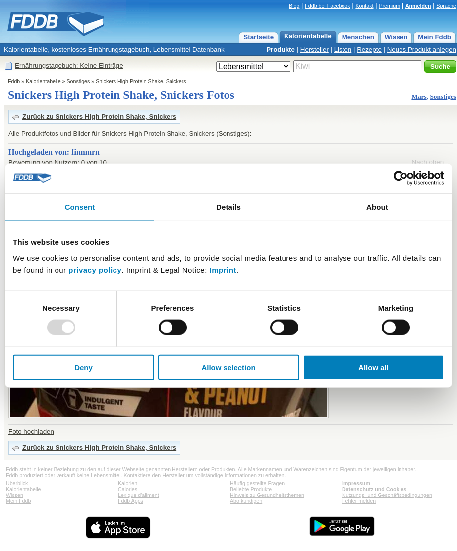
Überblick (17, 483)
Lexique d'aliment (138, 495)
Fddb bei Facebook (327, 6)
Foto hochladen (31, 431)
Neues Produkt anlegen (421, 49)
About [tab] (377, 207)
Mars (418, 96)
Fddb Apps (130, 501)
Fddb (14, 81)
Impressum (356, 483)
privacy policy (94, 269)
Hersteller (314, 49)
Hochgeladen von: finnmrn (54, 152)
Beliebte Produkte (251, 489)
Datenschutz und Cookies (374, 489)
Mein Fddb (434, 37)
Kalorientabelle (308, 36)
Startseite (258, 37)
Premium (389, 6)
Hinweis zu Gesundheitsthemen (267, 495)
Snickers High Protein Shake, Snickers (141, 81)
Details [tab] (228, 207)
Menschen (358, 37)
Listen (343, 49)
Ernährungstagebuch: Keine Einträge (69, 65)
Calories (127, 489)
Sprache (446, 6)
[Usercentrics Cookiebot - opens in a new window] (400, 178)
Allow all (373, 367)
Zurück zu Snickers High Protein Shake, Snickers (99, 116)
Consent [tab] (80, 207)
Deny (83, 367)
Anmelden (418, 6)
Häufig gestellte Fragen (257, 483)
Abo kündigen (246, 501)
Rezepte (369, 49)
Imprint (223, 269)
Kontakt (364, 6)
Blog (294, 6)
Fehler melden (359, 501)
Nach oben (428, 161)
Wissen (396, 37)
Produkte (280, 49)
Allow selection (228, 367)
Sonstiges (78, 81)
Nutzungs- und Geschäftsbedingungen (387, 495)
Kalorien (127, 483)
